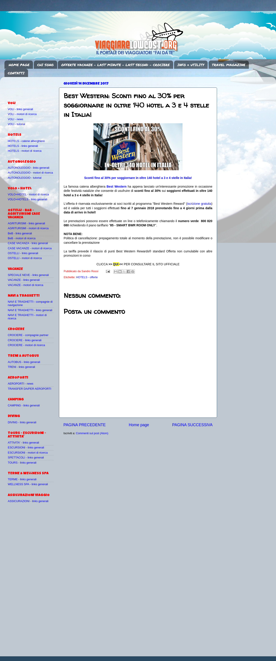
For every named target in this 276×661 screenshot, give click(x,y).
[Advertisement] (34, 87)
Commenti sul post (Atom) (92, 433)
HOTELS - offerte (87, 277)
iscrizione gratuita (199, 203)
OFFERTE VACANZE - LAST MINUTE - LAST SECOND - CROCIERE (115, 64)
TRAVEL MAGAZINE (228, 64)
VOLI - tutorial (16, 124)
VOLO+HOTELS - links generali (27, 199)
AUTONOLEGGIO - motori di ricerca (30, 172)
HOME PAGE (19, 64)
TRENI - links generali (21, 367)
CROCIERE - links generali (24, 340)
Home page (139, 425)
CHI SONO (45, 64)
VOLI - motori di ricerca (22, 114)
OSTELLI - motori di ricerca (25, 258)
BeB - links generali (20, 233)
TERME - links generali (22, 479)
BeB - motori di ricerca (22, 238)
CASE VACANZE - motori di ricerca (30, 248)
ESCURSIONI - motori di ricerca (28, 452)
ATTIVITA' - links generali (23, 442)
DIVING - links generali (22, 422)
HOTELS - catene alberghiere (26, 141)
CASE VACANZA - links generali (28, 243)
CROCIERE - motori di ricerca (26, 345)
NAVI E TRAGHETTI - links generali (30, 310)
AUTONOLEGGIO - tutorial (24, 177)
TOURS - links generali (22, 462)
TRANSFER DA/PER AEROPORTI (29, 388)
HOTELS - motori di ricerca (24, 150)
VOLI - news (15, 119)
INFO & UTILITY (190, 64)
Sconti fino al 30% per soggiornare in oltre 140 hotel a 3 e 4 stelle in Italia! (138, 178)
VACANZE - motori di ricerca (25, 285)
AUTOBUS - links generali (24, 362)
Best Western (117, 186)
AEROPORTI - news (20, 383)
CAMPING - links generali (24, 405)
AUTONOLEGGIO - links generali (28, 167)
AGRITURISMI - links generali (26, 223)
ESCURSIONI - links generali (26, 447)
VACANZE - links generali (24, 280)
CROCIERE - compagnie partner (28, 335)
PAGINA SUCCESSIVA (192, 425)
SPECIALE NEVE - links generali (28, 275)
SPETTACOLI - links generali (26, 457)
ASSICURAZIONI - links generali (28, 501)
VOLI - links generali (20, 109)
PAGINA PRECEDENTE (84, 425)
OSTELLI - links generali (23, 253)
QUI (115, 264)
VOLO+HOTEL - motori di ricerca (28, 194)
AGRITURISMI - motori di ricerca (28, 228)
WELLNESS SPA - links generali (28, 484)
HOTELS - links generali (23, 146)
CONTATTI (16, 73)
